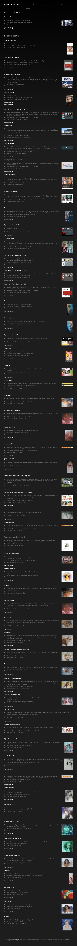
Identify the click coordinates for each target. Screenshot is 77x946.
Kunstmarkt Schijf (9, 427)
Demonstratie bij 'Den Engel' (12, 838)
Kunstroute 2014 (9, 444)
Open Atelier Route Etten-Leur (13, 335)
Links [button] (62, 5)
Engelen (6, 916)
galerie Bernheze (9, 459)
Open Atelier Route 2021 (11, 225)
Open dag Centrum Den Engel (13, 678)
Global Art (7, 365)
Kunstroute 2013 (9, 522)
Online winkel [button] (55, 5)
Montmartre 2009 (9, 804)
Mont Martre (8, 901)
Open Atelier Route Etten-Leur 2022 (15, 109)
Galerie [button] (47, 5)
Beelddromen (8, 632)
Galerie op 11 (8, 301)
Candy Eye (7, 348)
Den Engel (7, 870)
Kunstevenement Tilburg (11, 821)
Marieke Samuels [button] (30, 5)
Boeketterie (7, 664)
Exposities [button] (40, 5)
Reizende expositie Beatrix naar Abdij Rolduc (17, 476)
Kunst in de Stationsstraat (12, 724)
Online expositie (8, 28)
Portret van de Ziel (9, 174)
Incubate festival (9, 600)
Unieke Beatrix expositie (11, 553)
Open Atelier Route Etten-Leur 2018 (15, 270)
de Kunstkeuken (9, 509)
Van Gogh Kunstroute (10, 773)
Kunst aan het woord (10, 191)
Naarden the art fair (10, 40)
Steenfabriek (8, 380)
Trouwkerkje (8, 318)
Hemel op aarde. (9, 787)
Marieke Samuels (12, 4)
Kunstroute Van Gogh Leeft (12, 855)
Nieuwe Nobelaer (9, 238)
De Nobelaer (8, 125)
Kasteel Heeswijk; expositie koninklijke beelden (18, 492)
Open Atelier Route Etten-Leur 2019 (15, 255)
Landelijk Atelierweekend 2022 (13, 160)
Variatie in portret (9, 887)
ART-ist (6, 585)
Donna (6, 208)
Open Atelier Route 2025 (11, 57)
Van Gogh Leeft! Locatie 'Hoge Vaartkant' (16, 649)
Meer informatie (8, 27)
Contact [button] (28, 8)
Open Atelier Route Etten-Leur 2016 (15, 284)
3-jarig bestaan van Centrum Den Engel (16, 739)
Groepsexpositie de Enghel (12, 694)
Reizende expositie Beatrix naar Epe (15, 537)
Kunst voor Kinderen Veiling (12, 74)
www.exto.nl (17, 939)
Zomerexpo (7, 617)
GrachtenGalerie (9, 17)
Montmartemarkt (9, 709)
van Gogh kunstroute (10, 756)
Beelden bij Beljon (9, 568)
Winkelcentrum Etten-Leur (12, 410)
